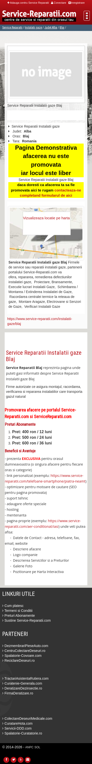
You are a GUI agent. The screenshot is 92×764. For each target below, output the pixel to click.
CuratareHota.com (17, 723)
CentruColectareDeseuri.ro (23, 651)
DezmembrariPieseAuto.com (25, 646)
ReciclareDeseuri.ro (18, 660)
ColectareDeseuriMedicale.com (27, 718)
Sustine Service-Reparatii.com (26, 620)
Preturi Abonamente (18, 615)
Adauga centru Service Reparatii (28, 2)
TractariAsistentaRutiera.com (25, 678)
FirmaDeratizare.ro (17, 693)
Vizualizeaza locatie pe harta (46, 218)
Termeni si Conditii (17, 611)
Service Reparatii (12, 27)
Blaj (62, 27)
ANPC (29, 747)
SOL (37, 747)
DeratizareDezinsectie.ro (22, 688)
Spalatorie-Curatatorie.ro (22, 733)
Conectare (58, 2)
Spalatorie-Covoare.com (21, 656)
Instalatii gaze (33, 27)
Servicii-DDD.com (16, 728)
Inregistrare (76, 2)
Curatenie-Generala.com (22, 683)
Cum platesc (13, 606)
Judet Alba (50, 27)
